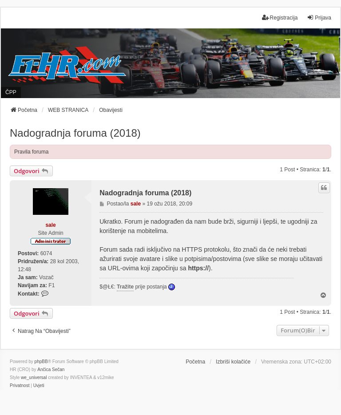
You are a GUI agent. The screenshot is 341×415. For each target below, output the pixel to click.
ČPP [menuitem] (10, 92)
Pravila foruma (31, 152)
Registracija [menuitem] (280, 17)
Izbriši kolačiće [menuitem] (233, 362)
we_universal (34, 377)
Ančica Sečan (50, 369)
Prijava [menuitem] (319, 17)
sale (50, 225)
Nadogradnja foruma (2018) (75, 133)
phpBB (41, 361)
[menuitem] (19, 386)
